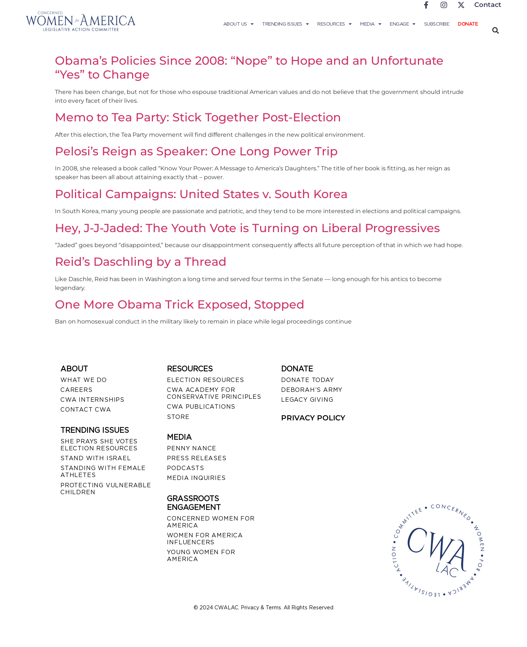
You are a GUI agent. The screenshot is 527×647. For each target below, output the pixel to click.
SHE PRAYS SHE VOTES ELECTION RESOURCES (99, 445)
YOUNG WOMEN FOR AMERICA (201, 556)
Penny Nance (191, 448)
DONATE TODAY (307, 380)
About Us (238, 24)
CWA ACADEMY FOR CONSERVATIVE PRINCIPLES (214, 393)
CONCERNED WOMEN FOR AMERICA (210, 522)
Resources (334, 24)
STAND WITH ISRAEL (95, 458)
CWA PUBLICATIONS (201, 406)
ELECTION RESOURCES (205, 380)
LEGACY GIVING (307, 399)
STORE (178, 416)
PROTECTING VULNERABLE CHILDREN (105, 489)
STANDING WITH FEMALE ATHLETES (103, 471)
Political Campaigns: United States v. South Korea (201, 194)
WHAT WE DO (83, 380)
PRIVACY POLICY (313, 417)
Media (370, 24)
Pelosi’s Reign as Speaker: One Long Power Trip (196, 151)
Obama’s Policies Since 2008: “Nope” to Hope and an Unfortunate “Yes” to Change (249, 67)
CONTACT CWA (85, 409)
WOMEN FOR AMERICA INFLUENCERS (205, 539)
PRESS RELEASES (196, 458)
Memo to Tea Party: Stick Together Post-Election (198, 117)
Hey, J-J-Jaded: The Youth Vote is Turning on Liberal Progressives (247, 228)
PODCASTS (185, 468)
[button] (495, 30)
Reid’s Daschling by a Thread (141, 261)
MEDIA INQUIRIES (196, 477)
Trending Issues (285, 24)
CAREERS (76, 389)
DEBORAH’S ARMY (312, 389)
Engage (402, 24)
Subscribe (436, 24)
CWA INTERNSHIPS (92, 399)
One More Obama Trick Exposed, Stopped (179, 304)
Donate (468, 24)
